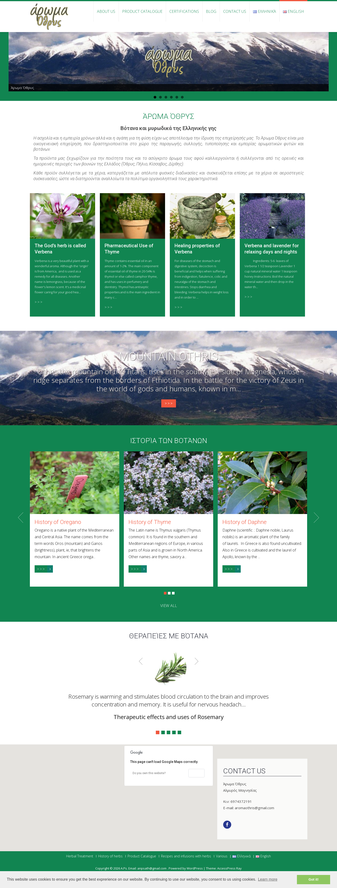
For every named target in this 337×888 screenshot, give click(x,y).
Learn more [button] (267, 879)
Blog (211, 11)
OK (196, 773)
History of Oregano (58, 522)
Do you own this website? (149, 773)
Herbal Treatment (79, 856)
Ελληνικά (264, 11)
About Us (106, 11)
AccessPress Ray (229, 868)
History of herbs (110, 856)
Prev (20, 517)
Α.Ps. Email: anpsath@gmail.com (144, 868)
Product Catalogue (142, 11)
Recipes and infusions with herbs (186, 856)
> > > (38, 302)
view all (168, 605)
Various (221, 856)
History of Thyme (150, 522)
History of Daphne (244, 522)
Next (316, 517)
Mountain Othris (168, 356)
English (293, 11)
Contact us (234, 11)
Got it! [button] (314, 879)
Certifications (184, 11)
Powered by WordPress (186, 868)
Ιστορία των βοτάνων (168, 440)
